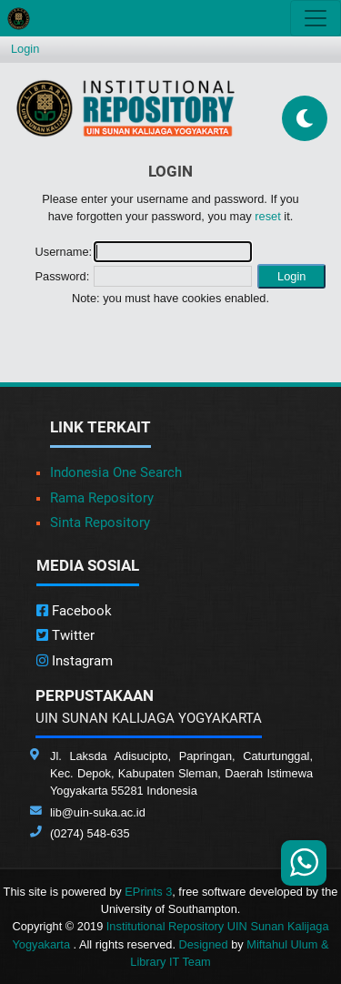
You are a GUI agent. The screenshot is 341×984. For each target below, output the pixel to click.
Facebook (74, 611)
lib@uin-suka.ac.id (97, 812)
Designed (203, 944)
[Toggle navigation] (315, 18)
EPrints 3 (148, 891)
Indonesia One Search (116, 472)
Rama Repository (102, 498)
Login (25, 49)
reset (267, 216)
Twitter (65, 635)
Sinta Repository (100, 522)
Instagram (74, 661)
